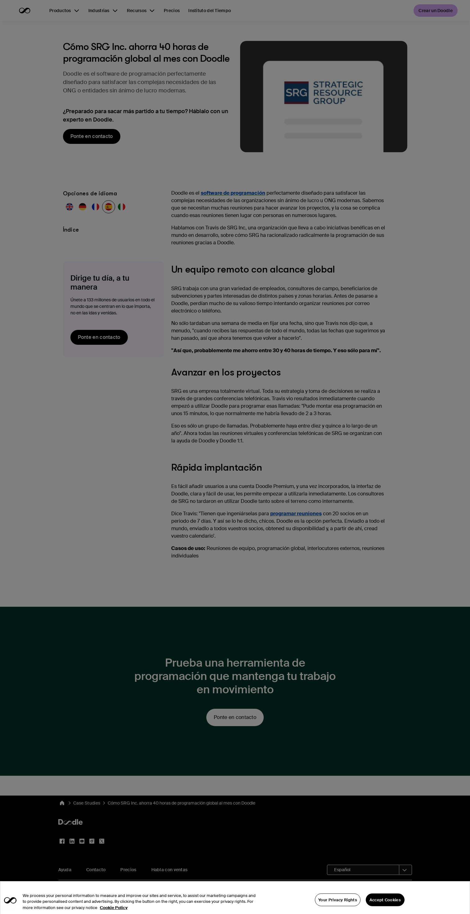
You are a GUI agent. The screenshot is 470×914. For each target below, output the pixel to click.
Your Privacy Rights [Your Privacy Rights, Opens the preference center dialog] (337, 906)
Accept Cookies (385, 906)
